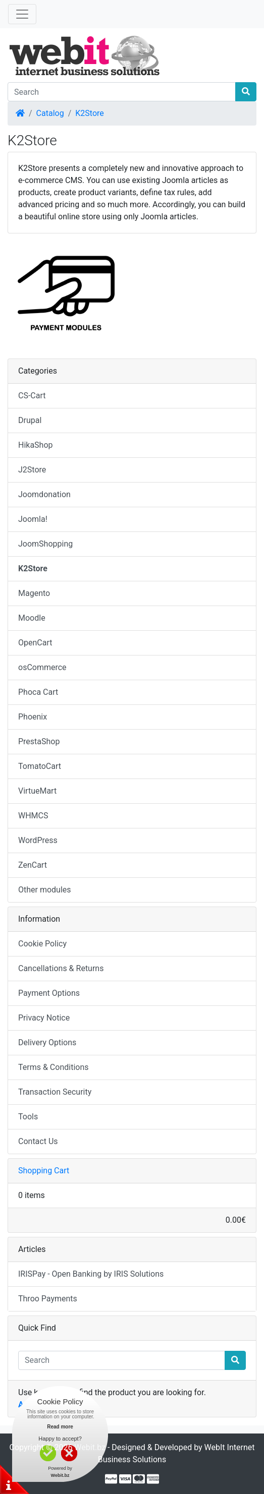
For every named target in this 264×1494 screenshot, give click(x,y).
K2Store (89, 113)
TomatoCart (39, 766)
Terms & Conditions (53, 1067)
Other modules (44, 889)
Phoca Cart (38, 692)
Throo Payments (47, 1298)
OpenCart (35, 642)
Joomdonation (44, 494)
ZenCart (32, 865)
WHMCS (33, 815)
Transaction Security (54, 1092)
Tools (28, 1116)
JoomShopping (45, 544)
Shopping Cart (43, 1170)
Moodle (31, 618)
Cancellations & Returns (60, 968)
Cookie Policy (42, 943)
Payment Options (49, 993)
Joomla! (32, 519)
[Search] (122, 91)
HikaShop (35, 445)
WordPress (38, 840)
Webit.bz (89, 1447)
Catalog (50, 113)
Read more (60, 1426)
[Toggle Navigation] (22, 14)
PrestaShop (39, 741)
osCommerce (42, 667)
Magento (34, 593)
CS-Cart (32, 395)
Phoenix (32, 717)
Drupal (29, 420)
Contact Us (38, 1141)
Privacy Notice (44, 1018)
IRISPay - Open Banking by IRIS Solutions (91, 1274)
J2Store (32, 469)
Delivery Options (47, 1042)
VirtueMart (37, 791)
